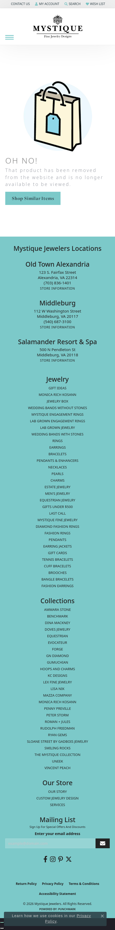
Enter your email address (57, 833)
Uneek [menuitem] (57, 761)
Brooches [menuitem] (57, 572)
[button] (20, 4)
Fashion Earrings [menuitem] (58, 585)
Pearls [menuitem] (57, 473)
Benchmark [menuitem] (57, 616)
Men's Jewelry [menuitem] (57, 493)
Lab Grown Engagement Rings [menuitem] (57, 421)
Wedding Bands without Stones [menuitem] (57, 407)
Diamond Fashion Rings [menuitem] (57, 526)
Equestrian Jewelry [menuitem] (57, 500)
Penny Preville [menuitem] (57, 708)
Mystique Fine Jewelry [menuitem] (57, 519)
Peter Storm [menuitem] (57, 715)
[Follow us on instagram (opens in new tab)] (53, 859)
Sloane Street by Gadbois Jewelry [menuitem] (57, 741)
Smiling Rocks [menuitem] (57, 748)
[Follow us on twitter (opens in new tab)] (69, 859)
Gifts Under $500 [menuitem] (57, 506)
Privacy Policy (52, 883)
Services (57, 804)
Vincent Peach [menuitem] (57, 767)
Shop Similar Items (33, 198)
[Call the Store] (57, 282)
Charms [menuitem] (57, 480)
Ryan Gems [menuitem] (57, 734)
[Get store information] (57, 288)
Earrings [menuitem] (57, 447)
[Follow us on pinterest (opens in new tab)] (60, 859)
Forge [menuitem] (57, 649)
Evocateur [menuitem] (57, 642)
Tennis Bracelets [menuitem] (57, 559)
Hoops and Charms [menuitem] (57, 669)
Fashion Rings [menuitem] (57, 533)
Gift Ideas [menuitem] (58, 388)
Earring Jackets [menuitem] (57, 546)
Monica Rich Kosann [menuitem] (57, 701)
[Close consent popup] (102, 916)
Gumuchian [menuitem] (57, 662)
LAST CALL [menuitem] (57, 513)
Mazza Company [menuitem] (57, 695)
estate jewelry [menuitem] (57, 487)
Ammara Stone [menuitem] (57, 609)
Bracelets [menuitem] (57, 454)
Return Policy (26, 883)
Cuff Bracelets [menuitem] (57, 566)
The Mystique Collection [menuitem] (57, 754)
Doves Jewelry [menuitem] (57, 629)
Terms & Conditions (84, 883)
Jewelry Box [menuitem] (57, 401)
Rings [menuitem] (57, 440)
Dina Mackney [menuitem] (57, 622)
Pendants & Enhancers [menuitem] (57, 460)
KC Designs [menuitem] (57, 675)
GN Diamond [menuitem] (57, 655)
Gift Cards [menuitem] (57, 552)
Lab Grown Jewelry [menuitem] (57, 427)
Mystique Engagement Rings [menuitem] (58, 414)
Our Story (57, 791)
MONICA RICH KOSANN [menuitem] (57, 394)
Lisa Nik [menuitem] (57, 688)
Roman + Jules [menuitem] (57, 721)
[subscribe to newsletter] (103, 843)
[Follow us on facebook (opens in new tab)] (45, 859)
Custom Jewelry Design (57, 798)
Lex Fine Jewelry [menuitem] (57, 682)
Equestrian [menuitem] (57, 636)
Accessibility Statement (57, 893)
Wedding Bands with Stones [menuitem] (57, 434)
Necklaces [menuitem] (57, 467)
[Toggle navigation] (9, 37)
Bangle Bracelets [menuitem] (58, 579)
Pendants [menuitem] (57, 539)
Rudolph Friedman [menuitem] (57, 728)
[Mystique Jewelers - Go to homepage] (57, 26)
